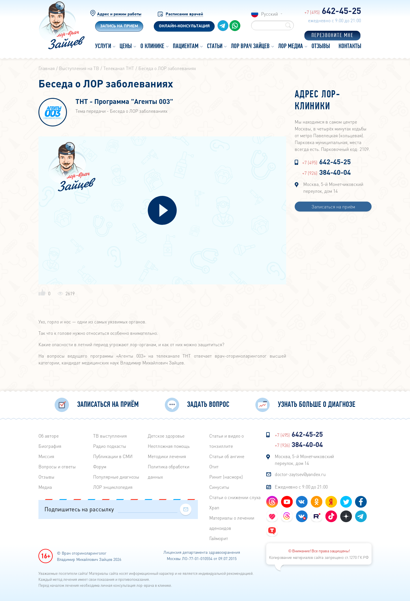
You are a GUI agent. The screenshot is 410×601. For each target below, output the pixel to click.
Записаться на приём (333, 207)
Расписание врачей (184, 14)
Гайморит (218, 538)
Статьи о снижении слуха (235, 497)
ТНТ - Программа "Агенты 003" (124, 102)
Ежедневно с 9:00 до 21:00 (301, 487)
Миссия (46, 456)
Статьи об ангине (226, 456)
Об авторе (48, 436)
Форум (99, 466)
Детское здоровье (166, 436)
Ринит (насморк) (226, 477)
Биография (49, 446)
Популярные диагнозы (116, 477)
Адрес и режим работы (119, 14)
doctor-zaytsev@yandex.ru (300, 474)
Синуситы (219, 487)
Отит (214, 466)
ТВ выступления (110, 436)
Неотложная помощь (169, 446)
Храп (214, 507)
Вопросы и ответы (57, 466)
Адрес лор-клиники (317, 101)
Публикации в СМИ (113, 456)
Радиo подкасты (109, 446)
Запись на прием (119, 26)
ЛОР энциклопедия (112, 487)
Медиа (45, 487)
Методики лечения (167, 456)
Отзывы (46, 477)
